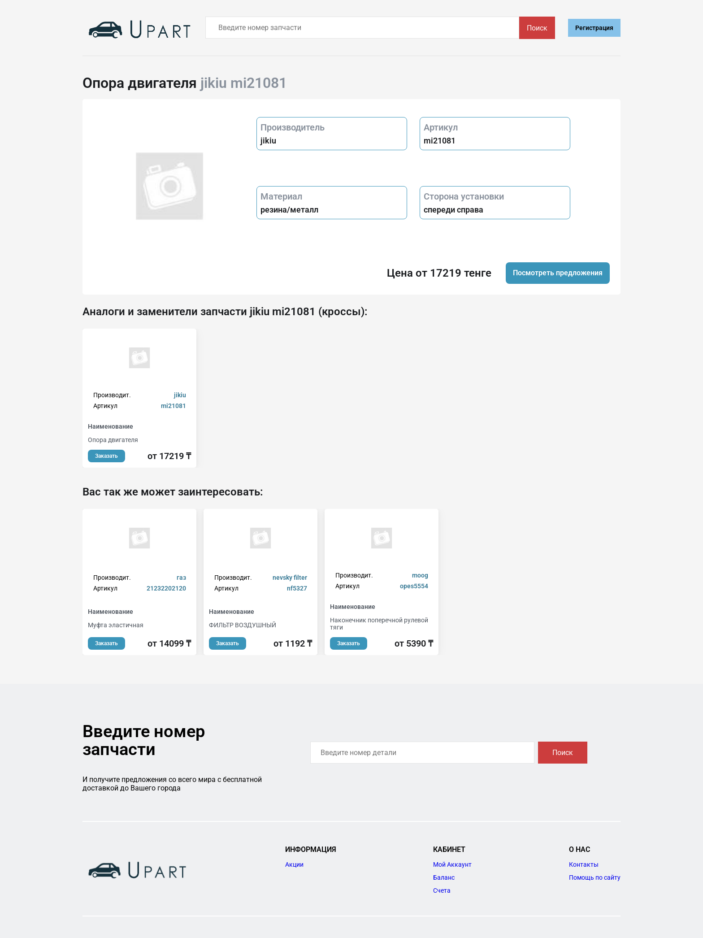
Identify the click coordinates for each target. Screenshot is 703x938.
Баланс (444, 877)
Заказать (106, 456)
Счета (442, 890)
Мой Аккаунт (452, 864)
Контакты (584, 864)
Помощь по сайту (595, 877)
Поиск (537, 28)
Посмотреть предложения (558, 273)
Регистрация (594, 27)
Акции (294, 864)
